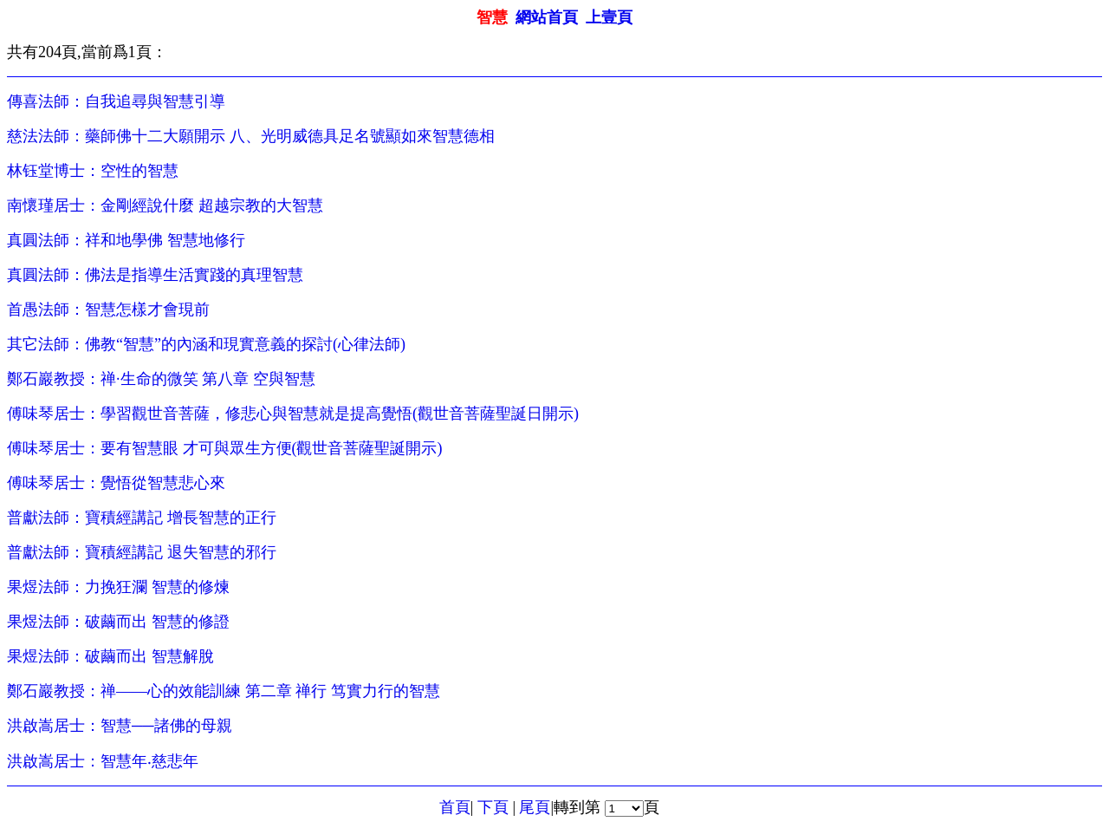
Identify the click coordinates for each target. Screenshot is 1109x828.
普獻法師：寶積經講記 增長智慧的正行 (141, 517)
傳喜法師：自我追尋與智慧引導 (116, 101)
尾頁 (534, 807)
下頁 (493, 807)
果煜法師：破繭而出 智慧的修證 (118, 621)
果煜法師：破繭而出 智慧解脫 (110, 656)
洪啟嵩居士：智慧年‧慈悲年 (102, 761)
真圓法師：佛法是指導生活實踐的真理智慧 (155, 275)
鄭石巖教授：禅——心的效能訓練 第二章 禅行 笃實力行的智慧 (223, 691)
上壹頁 (609, 17)
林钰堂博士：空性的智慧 (92, 170)
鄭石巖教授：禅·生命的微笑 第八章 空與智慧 (161, 379)
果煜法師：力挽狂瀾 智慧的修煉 (118, 587)
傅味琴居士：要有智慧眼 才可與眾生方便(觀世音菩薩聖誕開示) (225, 448)
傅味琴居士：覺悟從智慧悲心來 (116, 483)
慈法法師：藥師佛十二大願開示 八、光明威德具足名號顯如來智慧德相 (251, 136)
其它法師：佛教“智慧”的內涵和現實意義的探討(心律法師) (206, 344)
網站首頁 (547, 17)
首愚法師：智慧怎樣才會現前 (108, 309)
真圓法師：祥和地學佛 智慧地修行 (126, 240)
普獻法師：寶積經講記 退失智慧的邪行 (141, 552)
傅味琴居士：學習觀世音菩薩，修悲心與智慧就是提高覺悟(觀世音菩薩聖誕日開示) (293, 413)
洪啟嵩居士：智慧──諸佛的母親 (119, 725)
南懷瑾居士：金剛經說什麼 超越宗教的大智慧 (165, 205)
